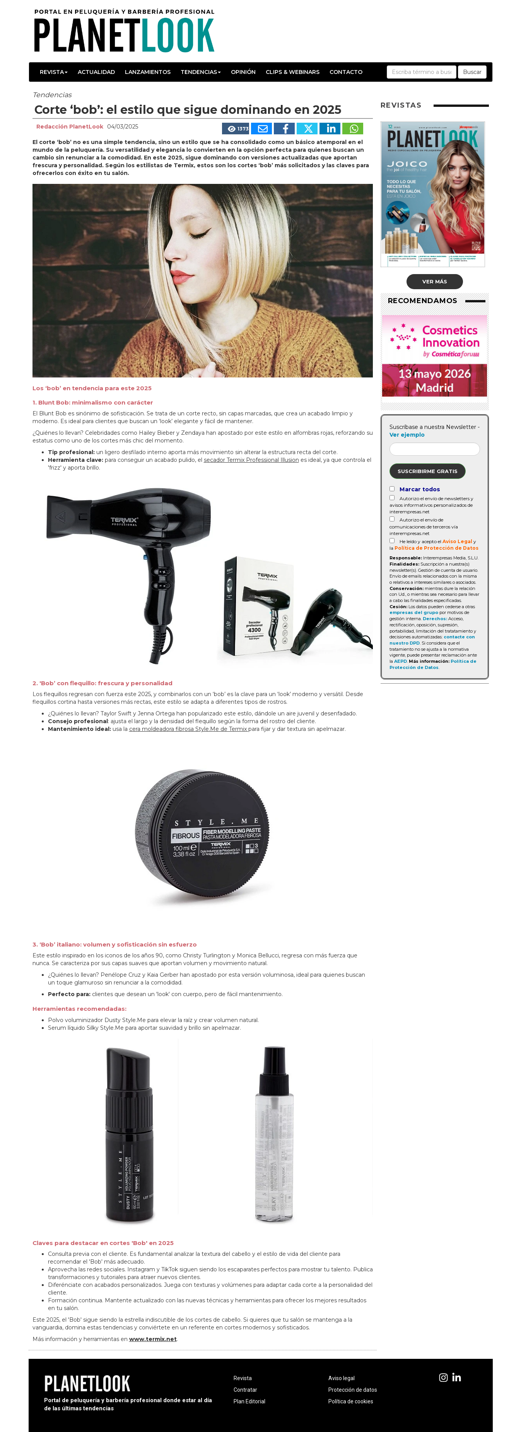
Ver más (434, 281)
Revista (54, 72)
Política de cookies (350, 1401)
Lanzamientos (148, 72)
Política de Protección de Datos (436, 548)
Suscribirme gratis (428, 471)
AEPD (400, 661)
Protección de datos (352, 1390)
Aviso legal (341, 1378)
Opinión (243, 72)
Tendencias (201, 72)
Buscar (472, 72)
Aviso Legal (457, 541)
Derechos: (435, 618)
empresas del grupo (413, 612)
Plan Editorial (249, 1401)
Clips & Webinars (292, 72)
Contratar (245, 1390)
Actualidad (96, 72)
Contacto (346, 72)
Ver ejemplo (407, 434)
